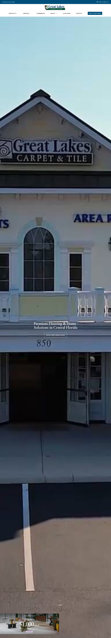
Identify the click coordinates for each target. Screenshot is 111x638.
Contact (79, 13)
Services (26, 13)
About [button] (53, 13)
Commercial (41, 13)
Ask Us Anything (95, 13)
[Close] (57, 615)
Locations (66, 13)
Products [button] (12, 13)
